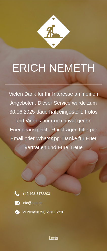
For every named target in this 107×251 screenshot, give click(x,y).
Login (53, 238)
